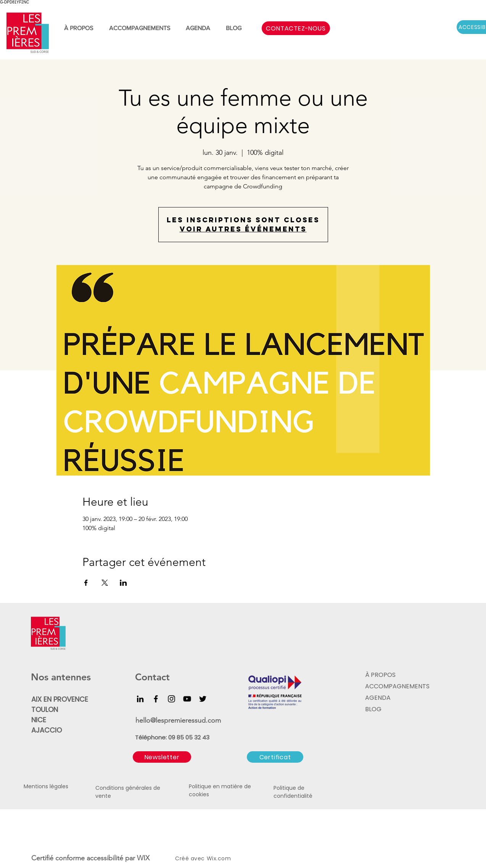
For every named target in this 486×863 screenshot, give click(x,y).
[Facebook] (156, 699)
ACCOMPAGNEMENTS (396, 686)
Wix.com (219, 858)
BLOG (373, 709)
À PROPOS (380, 674)
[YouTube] (187, 699)
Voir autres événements (243, 229)
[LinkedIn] (140, 699)
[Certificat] (275, 757)
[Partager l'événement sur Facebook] (86, 583)
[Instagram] (171, 699)
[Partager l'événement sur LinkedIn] (123, 583)
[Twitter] (203, 699)
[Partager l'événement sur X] (104, 583)
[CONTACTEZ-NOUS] (296, 28)
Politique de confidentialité (293, 792)
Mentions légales (46, 786)
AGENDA (378, 697)
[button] (162, 757)
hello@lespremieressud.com (178, 720)
